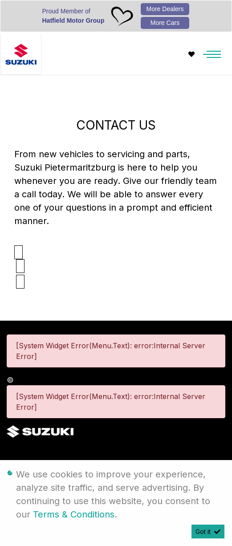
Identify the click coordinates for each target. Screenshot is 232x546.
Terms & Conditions (73, 514)
